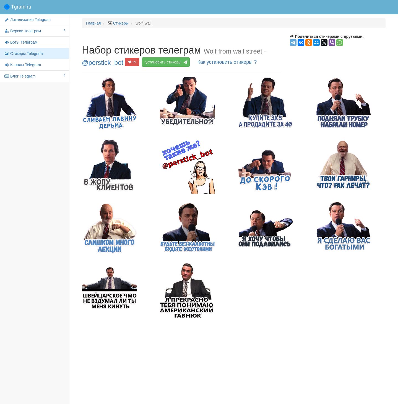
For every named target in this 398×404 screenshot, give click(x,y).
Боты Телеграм (20, 42)
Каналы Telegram (22, 65)
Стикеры (121, 23)
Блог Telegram (34, 75)
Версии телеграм (34, 30)
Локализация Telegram (27, 19)
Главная (93, 23)
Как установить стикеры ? (227, 62)
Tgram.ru (17, 7)
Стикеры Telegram (23, 53)
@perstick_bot (102, 62)
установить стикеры (165, 62)
